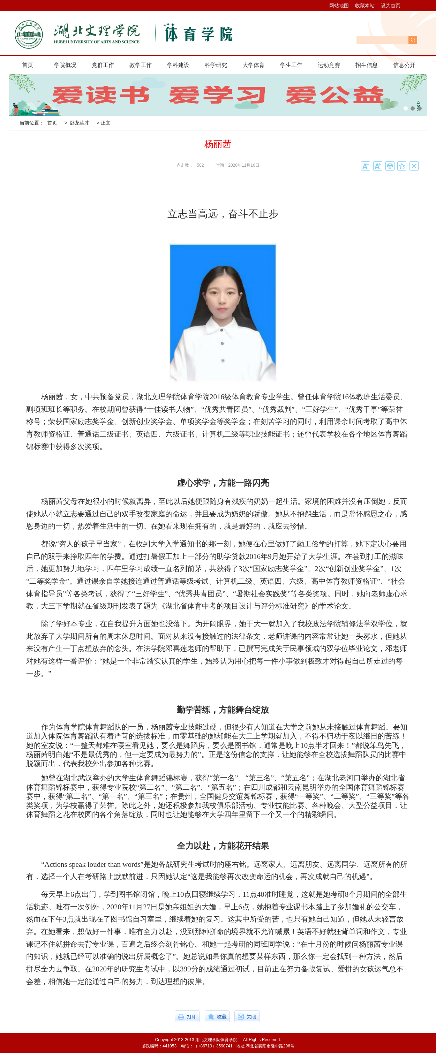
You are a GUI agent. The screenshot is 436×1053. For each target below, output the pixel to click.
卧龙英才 (79, 123)
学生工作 (291, 65)
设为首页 (390, 5)
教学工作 (140, 65)
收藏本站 (365, 5)
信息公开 (404, 65)
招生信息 (366, 65)
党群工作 (103, 65)
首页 (27, 65)
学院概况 (65, 65)
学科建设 (178, 65)
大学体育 (253, 65)
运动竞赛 (329, 65)
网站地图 (339, 5)
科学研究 (216, 65)
